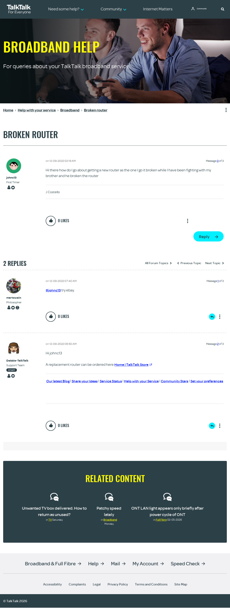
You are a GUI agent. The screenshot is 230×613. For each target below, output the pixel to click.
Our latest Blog (63, 380)
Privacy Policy (118, 589)
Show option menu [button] (223, 110)
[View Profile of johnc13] (13, 177)
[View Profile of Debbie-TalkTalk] (17, 360)
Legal (97, 589)
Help (93, 568)
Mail (115, 568)
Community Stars (187, 380)
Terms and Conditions (151, 589)
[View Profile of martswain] (14, 297)
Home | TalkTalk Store (134, 364)
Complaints (77, 589)
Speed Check (185, 568)
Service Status (119, 380)
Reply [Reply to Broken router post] (204, 236)
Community (203, 9)
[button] (222, 9)
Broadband (110, 525)
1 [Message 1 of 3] (218, 281)
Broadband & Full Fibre (50, 568)
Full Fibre (161, 525)
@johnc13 (53, 290)
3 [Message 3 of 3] (218, 161)
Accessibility (52, 589)
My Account (145, 568)
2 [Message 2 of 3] (218, 343)
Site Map (180, 589)
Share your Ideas (91, 380)
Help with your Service (152, 380)
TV (50, 525)
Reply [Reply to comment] (212, 316)
